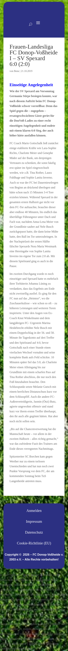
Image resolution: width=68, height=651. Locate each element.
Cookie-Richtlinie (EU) (34, 543)
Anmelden (34, 511)
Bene (16, 71)
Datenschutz (34, 532)
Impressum (34, 521)
